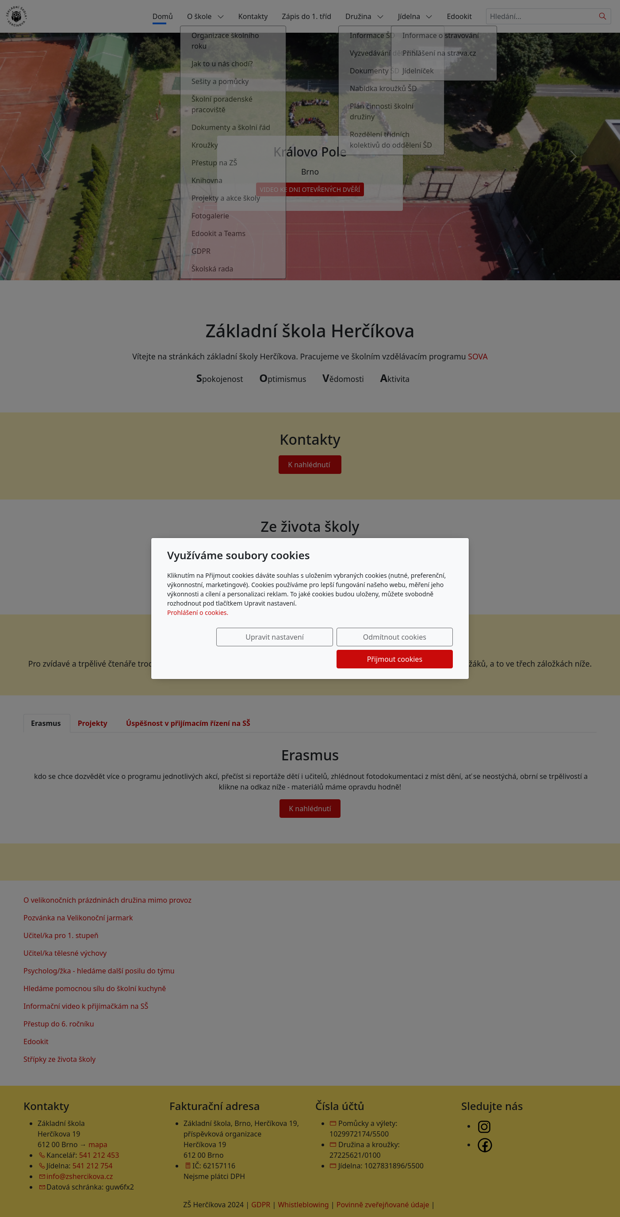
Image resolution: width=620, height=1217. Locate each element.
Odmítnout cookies (322, 648)
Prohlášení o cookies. (197, 623)
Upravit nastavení (233, 648)
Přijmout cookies (410, 648)
